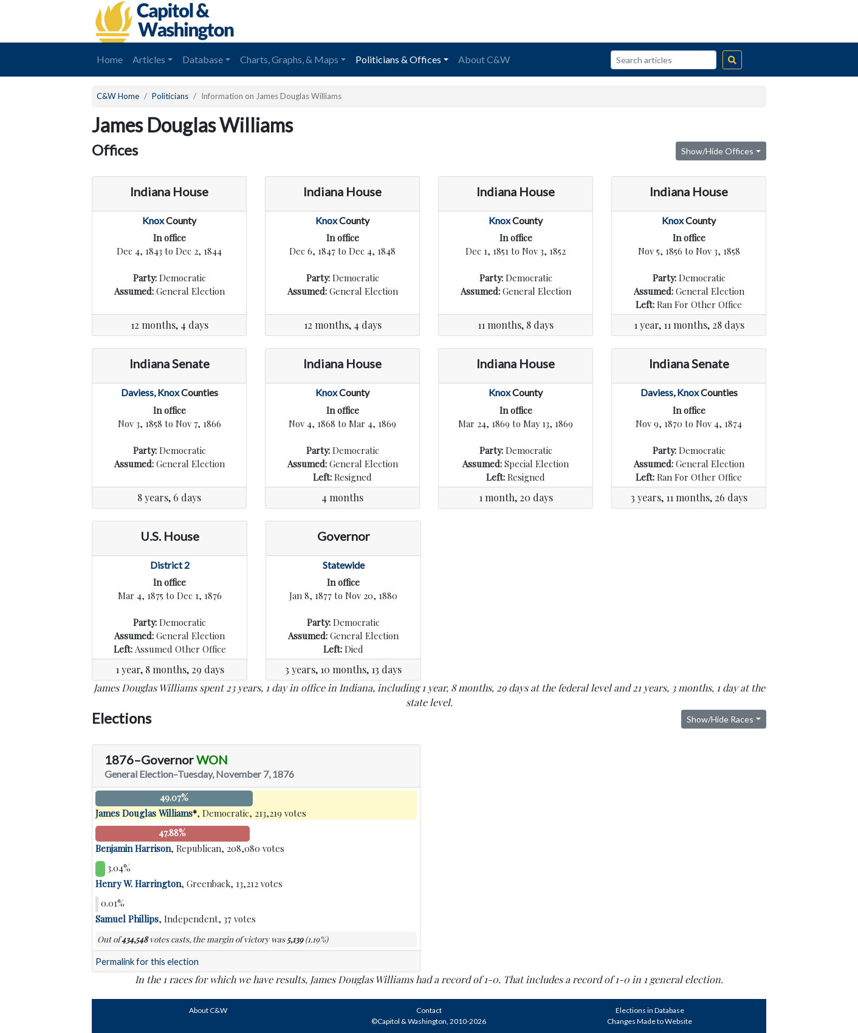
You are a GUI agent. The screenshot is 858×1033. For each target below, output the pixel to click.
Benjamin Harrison (133, 848)
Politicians (170, 96)
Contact (429, 1010)
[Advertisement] (630, 21)
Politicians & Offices (398, 59)
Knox (153, 220)
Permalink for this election (147, 961)
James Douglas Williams (144, 813)
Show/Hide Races (720, 719)
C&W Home (118, 96)
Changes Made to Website (649, 1021)
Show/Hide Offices (717, 151)
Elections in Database (650, 1010)
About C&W (484, 59)
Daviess (137, 392)
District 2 (170, 565)
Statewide (344, 565)
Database (202, 59)
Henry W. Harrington (138, 883)
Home (110, 59)
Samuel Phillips (127, 919)
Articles (148, 59)
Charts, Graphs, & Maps (289, 59)
